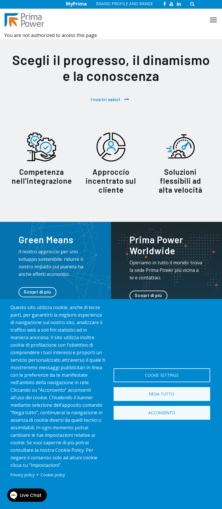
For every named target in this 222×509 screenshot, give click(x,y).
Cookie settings (162, 375)
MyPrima (76, 4)
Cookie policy (52, 475)
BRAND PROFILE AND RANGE (124, 3)
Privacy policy (22, 475)
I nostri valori (105, 99)
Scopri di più (37, 291)
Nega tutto (161, 394)
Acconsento (161, 412)
